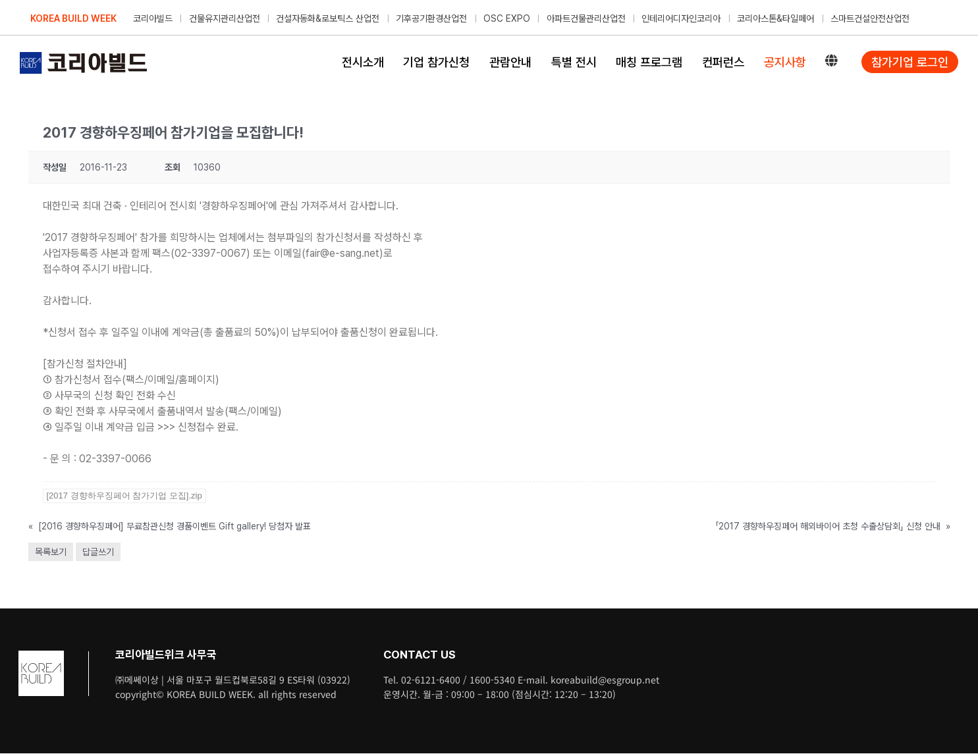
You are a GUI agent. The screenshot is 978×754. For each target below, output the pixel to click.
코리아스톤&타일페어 (775, 18)
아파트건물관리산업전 (586, 18)
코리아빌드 (153, 18)
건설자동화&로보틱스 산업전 (327, 18)
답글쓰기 (98, 552)
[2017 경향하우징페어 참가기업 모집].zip (124, 495)
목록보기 (51, 552)
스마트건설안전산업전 (870, 18)
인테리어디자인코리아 (680, 18)
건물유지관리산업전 (224, 18)
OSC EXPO (506, 18)
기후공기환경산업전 (431, 18)
